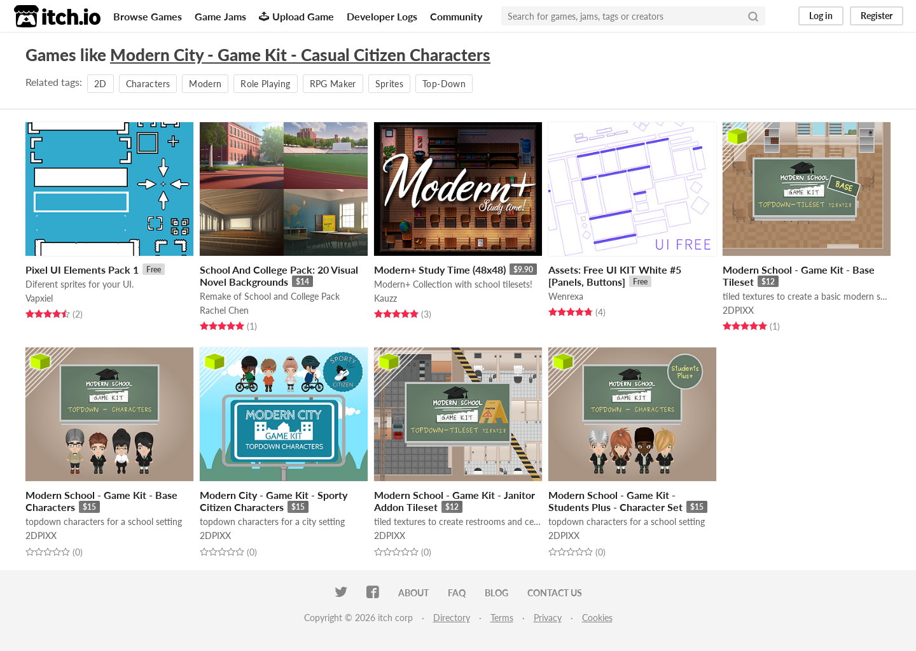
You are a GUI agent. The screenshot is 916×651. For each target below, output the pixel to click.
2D (100, 83)
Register (876, 15)
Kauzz (385, 298)
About (413, 592)
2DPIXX (738, 310)
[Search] (753, 15)
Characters (148, 83)
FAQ (457, 592)
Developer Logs (382, 16)
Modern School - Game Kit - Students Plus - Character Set (615, 501)
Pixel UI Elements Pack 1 (82, 269)
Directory (451, 617)
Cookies (597, 617)
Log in (821, 15)
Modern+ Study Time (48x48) (440, 269)
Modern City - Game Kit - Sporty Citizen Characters (273, 501)
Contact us (554, 592)
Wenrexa (565, 296)
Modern (205, 83)
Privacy (548, 617)
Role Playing (265, 83)
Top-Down (444, 83)
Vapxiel (39, 298)
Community (456, 16)
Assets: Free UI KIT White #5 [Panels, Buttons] (614, 275)
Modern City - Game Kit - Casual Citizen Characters (300, 55)
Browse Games (147, 16)
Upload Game (296, 16)
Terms (501, 617)
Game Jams (220, 16)
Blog (496, 592)
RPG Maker (333, 83)
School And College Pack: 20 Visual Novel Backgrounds (279, 275)
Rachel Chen (224, 310)
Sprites (389, 83)
